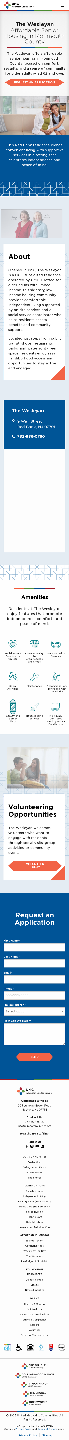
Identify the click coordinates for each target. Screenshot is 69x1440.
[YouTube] (37, 1146)
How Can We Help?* (17, 1020)
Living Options (34, 1185)
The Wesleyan (34, 1256)
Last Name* (12, 956)
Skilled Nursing (34, 1211)
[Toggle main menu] (62, 5)
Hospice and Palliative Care (35, 1227)
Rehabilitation (34, 1222)
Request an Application (34, 82)
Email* (8, 972)
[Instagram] (32, 1146)
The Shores (34, 1177)
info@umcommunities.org (34, 1126)
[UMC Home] (19, 5)
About (34, 1298)
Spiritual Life (34, 1309)
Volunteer (34, 1330)
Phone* (9, 988)
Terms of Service (47, 1429)
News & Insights (34, 1290)
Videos (35, 1284)
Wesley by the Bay (34, 1251)
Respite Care (34, 1217)
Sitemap (47, 1435)
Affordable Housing (34, 1235)
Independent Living (34, 1196)
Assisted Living (34, 1191)
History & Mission (34, 1304)
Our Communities (34, 1156)
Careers (34, 1324)
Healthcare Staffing (34, 1133)
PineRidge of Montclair (34, 1261)
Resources (34, 1274)
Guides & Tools (34, 1279)
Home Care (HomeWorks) (34, 1206)
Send (35, 1057)
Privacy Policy (23, 1429)
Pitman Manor (34, 1172)
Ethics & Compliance (35, 1319)
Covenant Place (34, 1245)
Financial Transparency (34, 1335)
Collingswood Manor (34, 1167)
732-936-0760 (31, 436)
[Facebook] (27, 1146)
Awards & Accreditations (34, 1314)
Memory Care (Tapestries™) (34, 1201)
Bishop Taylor (34, 1240)
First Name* (12, 940)
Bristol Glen (34, 1162)
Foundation (34, 1269)
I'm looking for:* (15, 1004)
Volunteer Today (35, 866)
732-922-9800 (34, 1122)
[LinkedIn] (42, 1146)
